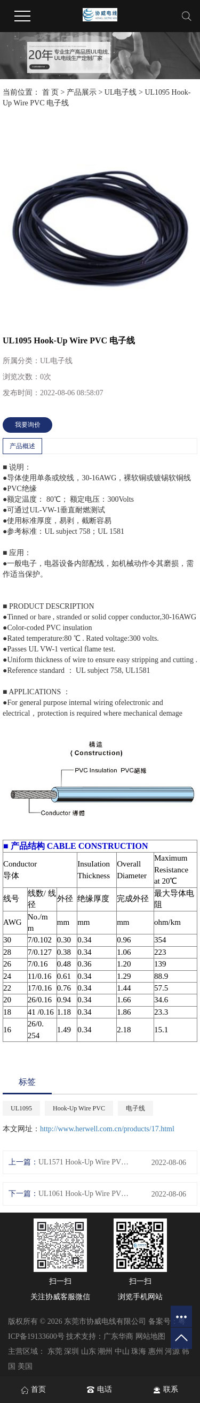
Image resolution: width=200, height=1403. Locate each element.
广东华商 (118, 1336)
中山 (122, 1351)
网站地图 (150, 1336)
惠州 (155, 1351)
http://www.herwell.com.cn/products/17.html (107, 1129)
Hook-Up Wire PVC (79, 1108)
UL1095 (21, 1108)
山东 (88, 1351)
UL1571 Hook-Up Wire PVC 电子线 (84, 1162)
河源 (172, 1351)
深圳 (71, 1351)
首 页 (50, 92)
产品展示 (82, 92)
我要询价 (28, 424)
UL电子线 (121, 92)
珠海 (138, 1351)
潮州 (105, 1351)
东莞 (54, 1351)
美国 (25, 1366)
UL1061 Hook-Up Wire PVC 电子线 (84, 1194)
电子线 (135, 1108)
